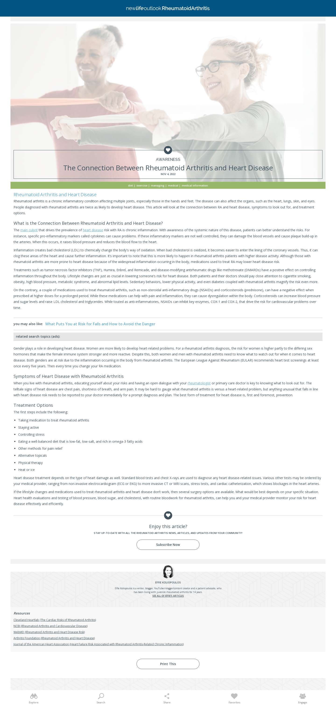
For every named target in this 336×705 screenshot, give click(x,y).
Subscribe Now (168, 544)
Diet (130, 185)
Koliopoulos (168, 582)
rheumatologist (199, 383)
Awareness (168, 159)
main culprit (29, 230)
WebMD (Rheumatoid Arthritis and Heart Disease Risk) (49, 632)
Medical (173, 185)
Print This (168, 664)
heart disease (93, 230)
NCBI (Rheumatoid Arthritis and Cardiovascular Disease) (51, 626)
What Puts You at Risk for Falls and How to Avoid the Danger (100, 323)
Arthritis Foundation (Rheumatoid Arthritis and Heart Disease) (54, 638)
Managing (157, 185)
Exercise (141, 185)
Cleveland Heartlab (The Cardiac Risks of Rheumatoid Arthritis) (55, 620)
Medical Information (195, 185)
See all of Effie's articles (168, 595)
